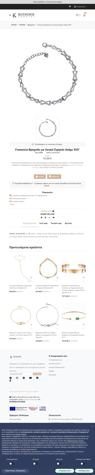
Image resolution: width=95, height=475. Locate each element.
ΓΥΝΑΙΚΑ (22, 25)
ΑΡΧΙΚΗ (14, 25)
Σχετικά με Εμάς (15, 419)
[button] (92, 426)
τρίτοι (39, 436)
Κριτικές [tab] (68, 223)
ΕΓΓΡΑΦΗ (37, 374)
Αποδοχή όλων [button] (84, 471)
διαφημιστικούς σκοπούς (75, 441)
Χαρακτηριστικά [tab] (29, 223)
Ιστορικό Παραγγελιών (57, 367)
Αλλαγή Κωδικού (55, 364)
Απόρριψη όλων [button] (65, 471)
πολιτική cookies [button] (20, 434)
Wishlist (51, 371)
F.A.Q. (12, 204)
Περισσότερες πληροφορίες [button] (15, 471)
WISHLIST (54, 176)
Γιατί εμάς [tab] (43, 223)
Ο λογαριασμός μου (55, 360)
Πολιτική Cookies (32, 391)
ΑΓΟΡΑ (40, 176)
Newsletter (52, 375)
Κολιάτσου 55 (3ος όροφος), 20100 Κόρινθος (67, 419)
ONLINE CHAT (47, 211)
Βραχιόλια (31, 25)
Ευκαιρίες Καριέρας (30, 399)
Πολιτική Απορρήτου (16, 391)
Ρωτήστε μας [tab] (56, 223)
